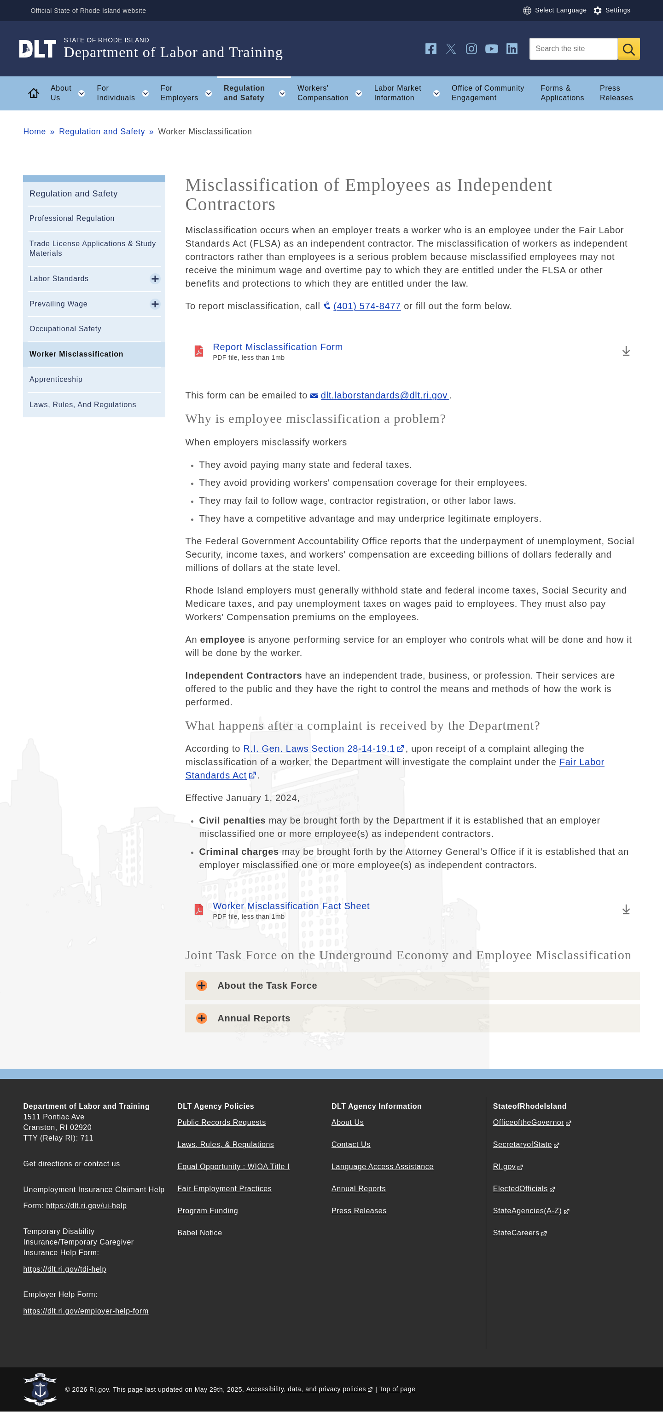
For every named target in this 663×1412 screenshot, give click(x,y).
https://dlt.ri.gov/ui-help (86, 1206)
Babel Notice (199, 1233)
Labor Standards (59, 278)
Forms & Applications (562, 93)
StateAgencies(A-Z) (527, 1211)
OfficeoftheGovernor (528, 1122)
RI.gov (504, 1166)
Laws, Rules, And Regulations (82, 405)
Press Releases (616, 93)
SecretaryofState (522, 1144)
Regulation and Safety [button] (257, 93)
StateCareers (516, 1233)
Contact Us (351, 1144)
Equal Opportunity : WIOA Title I (233, 1166)
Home (34, 131)
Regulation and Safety (102, 131)
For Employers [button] (189, 93)
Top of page (397, 1389)
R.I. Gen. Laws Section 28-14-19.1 (319, 748)
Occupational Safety (65, 329)
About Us (348, 1122)
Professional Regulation (72, 218)
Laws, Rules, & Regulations (225, 1144)
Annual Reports (359, 1189)
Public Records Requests (221, 1122)
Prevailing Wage (58, 304)
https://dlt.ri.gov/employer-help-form (85, 1311)
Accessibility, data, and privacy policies (306, 1389)
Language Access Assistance (383, 1166)
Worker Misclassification (76, 354)
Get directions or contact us (71, 1164)
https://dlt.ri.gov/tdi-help (64, 1269)
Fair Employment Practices (224, 1189)
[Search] (573, 49)
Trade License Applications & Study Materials (92, 248)
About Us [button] (71, 93)
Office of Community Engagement (488, 93)
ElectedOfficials (520, 1189)
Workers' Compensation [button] (332, 93)
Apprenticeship (56, 379)
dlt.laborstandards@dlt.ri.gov (385, 395)
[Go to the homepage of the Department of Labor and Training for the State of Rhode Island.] (43, 48)
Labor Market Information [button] (410, 93)
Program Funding (207, 1211)
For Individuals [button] (126, 93)
